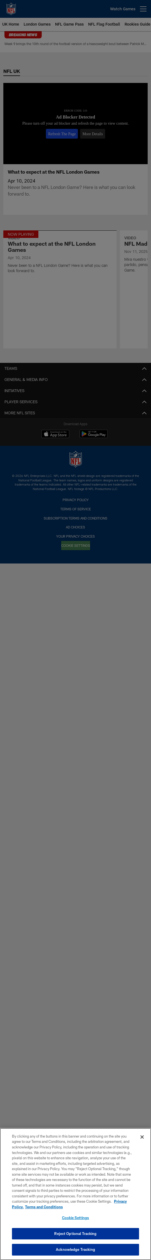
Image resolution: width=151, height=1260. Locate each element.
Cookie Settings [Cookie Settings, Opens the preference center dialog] (75, 1217)
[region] (75, 1194)
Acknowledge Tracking (75, 1249)
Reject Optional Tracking (75, 1233)
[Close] (142, 1137)
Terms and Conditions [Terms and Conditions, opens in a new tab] (44, 1207)
